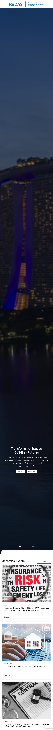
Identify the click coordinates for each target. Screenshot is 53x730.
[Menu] (3, 4)
